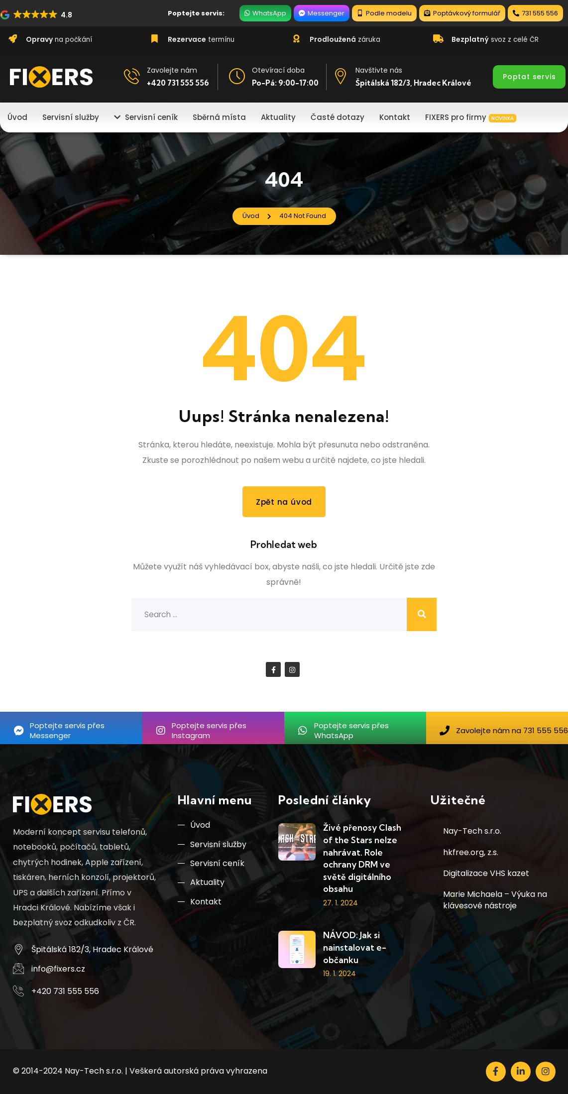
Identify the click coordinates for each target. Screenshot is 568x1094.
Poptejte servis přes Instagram (209, 730)
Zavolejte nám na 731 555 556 (512, 730)
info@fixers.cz (58, 969)
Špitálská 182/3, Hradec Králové (413, 83)
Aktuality (201, 885)
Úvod (194, 826)
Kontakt (200, 905)
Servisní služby (212, 846)
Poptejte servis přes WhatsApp (351, 730)
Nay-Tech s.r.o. (472, 831)
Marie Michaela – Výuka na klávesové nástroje (495, 900)
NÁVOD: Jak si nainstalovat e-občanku (354, 947)
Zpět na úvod (284, 501)
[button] (37, 15)
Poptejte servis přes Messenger (67, 730)
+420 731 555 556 (178, 83)
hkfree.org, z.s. (470, 852)
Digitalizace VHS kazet (486, 873)
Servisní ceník (211, 866)
